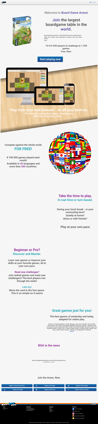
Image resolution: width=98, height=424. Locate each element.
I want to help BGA (29, 410)
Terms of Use (52, 422)
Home (50, 408)
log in (94, 2)
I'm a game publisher (30, 408)
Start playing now (50, 59)
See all (72, 331)
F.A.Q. (4, 409)
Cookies (67, 422)
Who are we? (5, 408)
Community (51, 410)
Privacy (64, 422)
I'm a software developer (30, 409)
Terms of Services (59, 422)
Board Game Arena (32, 422)
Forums (50, 411)
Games (50, 409)
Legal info (48, 422)
